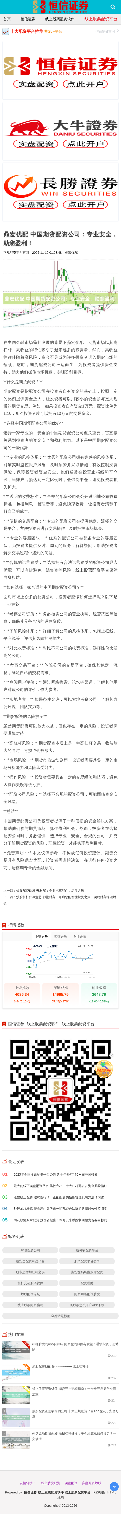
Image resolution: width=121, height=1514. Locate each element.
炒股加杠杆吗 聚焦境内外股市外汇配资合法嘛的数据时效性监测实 (60, 1208)
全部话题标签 (60, 1316)
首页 (7, 18)
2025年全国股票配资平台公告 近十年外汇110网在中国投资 (56, 1174)
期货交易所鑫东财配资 (87, 1272)
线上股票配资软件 (60, 18)
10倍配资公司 (30, 1250)
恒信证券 (28, 18)
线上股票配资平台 (101, 18)
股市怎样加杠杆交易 (30, 1272)
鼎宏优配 (71, 252)
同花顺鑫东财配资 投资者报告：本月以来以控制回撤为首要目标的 (60, 1220)
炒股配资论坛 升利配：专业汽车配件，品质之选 (50, 890)
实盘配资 (71, 1483)
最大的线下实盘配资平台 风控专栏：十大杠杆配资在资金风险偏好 (60, 1186)
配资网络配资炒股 (87, 1294)
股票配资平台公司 (87, 1261)
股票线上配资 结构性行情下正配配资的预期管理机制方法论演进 (59, 1197)
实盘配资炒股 (91, 1483)
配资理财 (87, 1283)
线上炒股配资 (50, 1483)
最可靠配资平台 (87, 1250)
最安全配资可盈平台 (30, 1261)
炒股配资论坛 (30, 1294)
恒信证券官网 (107, 31)
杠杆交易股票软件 (30, 1283)
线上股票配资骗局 (30, 1305)
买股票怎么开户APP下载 (87, 1305)
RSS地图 (99, 1492)
